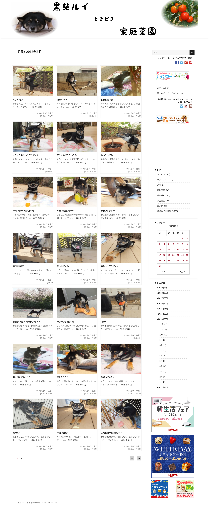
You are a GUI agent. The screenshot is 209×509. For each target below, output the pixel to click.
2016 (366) (162, 303)
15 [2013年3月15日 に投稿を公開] (182, 250)
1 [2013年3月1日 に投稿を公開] (182, 238)
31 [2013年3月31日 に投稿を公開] (160, 266)
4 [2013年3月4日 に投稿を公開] (164, 244)
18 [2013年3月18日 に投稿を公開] (164, 255)
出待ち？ (17, 433)
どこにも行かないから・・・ (70, 155)
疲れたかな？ (63, 377)
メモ (159, 185)
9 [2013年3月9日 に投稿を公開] (187, 244)
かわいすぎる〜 (108, 211)
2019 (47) (162, 288)
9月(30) (163, 340)
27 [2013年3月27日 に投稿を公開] (173, 260)
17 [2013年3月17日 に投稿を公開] (160, 255)
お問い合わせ (163, 88)
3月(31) (163, 371)
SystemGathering (49, 502)
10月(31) (163, 335)
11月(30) (163, 329)
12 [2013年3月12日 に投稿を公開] (169, 250)
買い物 (50, 283)
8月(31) (163, 345)
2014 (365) (162, 314)
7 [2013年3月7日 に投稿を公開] (178, 244)
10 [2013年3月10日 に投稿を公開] (160, 250)
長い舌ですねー (64, 266)
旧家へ (104, 322)
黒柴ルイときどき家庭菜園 (29, 502)
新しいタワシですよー (111, 266)
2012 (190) (162, 387)
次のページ (139, 458)
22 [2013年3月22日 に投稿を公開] (182, 255)
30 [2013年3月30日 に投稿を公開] (187, 260)
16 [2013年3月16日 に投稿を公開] (187, 250)
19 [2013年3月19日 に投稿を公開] (169, 255)
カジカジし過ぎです (66, 322)
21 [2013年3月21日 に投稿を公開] (178, 255)
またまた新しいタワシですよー (27, 155)
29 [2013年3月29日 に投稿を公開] (182, 260)
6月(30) (163, 356)
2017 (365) (162, 298)
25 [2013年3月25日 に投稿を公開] (164, 260)
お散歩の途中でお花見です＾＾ (27, 322)
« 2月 (164, 271)
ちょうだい (18, 99)
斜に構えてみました (22, 377)
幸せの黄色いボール (66, 211)
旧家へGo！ (62, 99)
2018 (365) (162, 293)
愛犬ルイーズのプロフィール (170, 93)
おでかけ (93, 116)
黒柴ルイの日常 (47, 116)
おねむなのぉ (107, 99)
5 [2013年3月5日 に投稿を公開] (168, 244)
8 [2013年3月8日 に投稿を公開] (182, 244)
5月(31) (163, 361)
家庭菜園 (161, 201)
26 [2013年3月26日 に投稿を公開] (169, 260)
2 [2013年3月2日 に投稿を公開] (187, 238)
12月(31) (163, 324)
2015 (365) (162, 309)
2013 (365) (162, 319)
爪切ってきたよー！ (110, 377)
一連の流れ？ (63, 433)
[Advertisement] (173, 144)
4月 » (182, 271)
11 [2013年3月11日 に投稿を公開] (164, 250)
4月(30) (163, 366)
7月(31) (163, 350)
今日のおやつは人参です (24, 211)
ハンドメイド (163, 179)
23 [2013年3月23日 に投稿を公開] (187, 255)
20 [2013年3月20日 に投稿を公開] (173, 255)
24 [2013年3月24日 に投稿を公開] (160, 260)
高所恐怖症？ (19, 266)
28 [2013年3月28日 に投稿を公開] (178, 260)
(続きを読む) (36, 107)
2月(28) (163, 377)
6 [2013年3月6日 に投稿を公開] (173, 244)
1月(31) (163, 382)
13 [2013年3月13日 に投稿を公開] (173, 250)
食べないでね (107, 155)
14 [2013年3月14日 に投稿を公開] (178, 250)
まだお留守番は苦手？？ (112, 433)
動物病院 (161, 190)
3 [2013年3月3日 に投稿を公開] (159, 244)
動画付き (49, 172)
